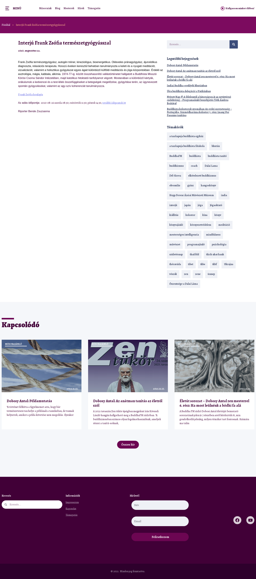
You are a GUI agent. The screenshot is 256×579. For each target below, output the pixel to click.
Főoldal (6, 25)
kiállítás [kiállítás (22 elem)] (173, 215)
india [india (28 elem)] (224, 195)
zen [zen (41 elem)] (186, 274)
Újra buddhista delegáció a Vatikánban (189, 91)
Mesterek (69, 8)
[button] (152, 50)
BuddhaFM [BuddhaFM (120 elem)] (175, 156)
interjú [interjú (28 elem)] (173, 205)
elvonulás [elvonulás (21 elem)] (174, 185)
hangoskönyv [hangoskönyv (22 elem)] (208, 185)
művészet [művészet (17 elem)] (174, 244)
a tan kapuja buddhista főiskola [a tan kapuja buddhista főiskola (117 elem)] (187, 146)
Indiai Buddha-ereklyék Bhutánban (187, 85)
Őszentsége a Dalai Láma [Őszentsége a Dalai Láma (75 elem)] (183, 284)
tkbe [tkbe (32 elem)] (202, 264)
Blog (57, 8)
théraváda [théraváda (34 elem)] (175, 264)
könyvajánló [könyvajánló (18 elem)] (176, 225)
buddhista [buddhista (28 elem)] (195, 156)
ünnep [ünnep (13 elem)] (211, 274)
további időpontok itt (114, 103)
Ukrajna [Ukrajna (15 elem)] (228, 264)
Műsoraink (45, 8)
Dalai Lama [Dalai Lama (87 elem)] (211, 166)
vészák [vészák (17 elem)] (173, 274)
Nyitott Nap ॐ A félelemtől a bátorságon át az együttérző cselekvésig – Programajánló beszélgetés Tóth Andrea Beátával (199, 100)
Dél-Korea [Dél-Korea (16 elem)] (175, 175)
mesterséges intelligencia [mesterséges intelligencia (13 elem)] (184, 234)
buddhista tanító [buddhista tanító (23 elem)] (217, 156)
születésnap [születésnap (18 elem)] (176, 254)
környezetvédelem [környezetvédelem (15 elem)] (200, 225)
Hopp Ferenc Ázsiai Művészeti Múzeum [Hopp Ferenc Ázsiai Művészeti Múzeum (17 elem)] (191, 195)
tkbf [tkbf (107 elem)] (214, 264)
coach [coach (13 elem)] (194, 166)
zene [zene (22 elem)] (198, 274)
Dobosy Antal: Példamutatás (182, 65)
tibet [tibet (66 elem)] (190, 264)
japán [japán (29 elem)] (187, 205)
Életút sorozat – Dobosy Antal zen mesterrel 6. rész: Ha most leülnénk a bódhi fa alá (201, 78)
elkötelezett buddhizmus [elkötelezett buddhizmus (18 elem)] (202, 175)
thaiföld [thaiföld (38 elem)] (194, 254)
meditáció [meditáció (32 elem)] (224, 225)
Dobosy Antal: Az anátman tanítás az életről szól (194, 71)
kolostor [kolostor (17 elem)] (190, 215)
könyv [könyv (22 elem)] (218, 215)
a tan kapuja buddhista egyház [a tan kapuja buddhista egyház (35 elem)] (186, 136)
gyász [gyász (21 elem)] (190, 185)
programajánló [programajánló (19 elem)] (196, 244)
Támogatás (94, 8)
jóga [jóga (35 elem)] (200, 205)
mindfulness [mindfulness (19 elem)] (213, 234)
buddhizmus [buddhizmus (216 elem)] (176, 166)
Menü (17, 8)
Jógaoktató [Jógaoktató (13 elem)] (216, 205)
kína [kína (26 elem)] (204, 215)
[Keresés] (234, 44)
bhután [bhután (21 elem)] (216, 146)
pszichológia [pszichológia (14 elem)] (219, 244)
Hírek (81, 8)
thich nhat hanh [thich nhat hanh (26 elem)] (215, 254)
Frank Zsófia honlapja (30, 94)
